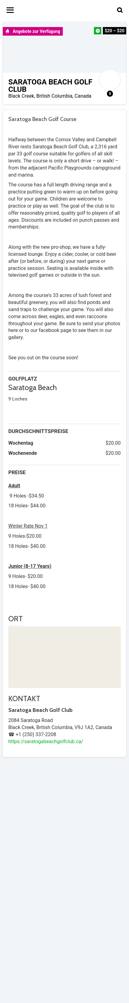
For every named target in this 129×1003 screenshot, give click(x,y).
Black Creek (21, 96)
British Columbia (54, 96)
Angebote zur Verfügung (32, 31)
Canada (83, 96)
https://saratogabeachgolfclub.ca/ (45, 741)
